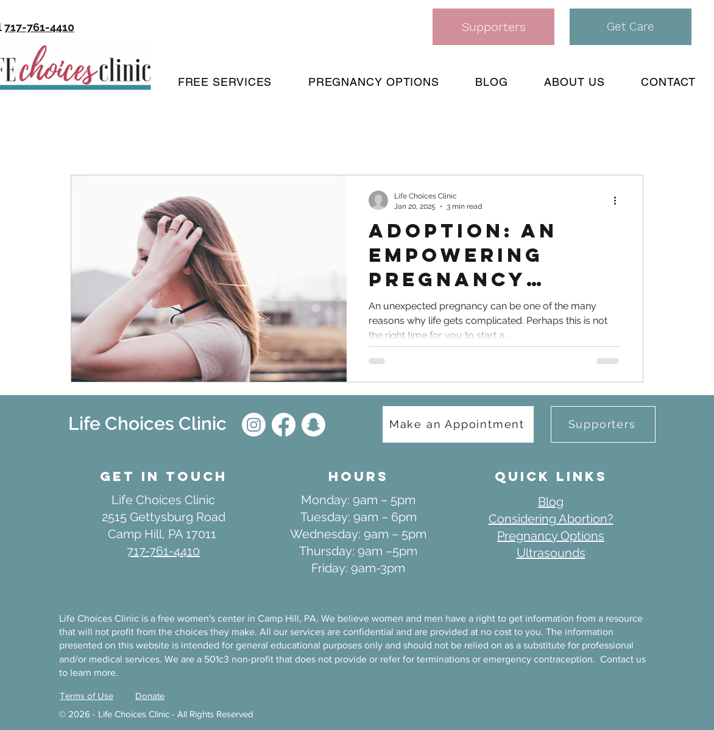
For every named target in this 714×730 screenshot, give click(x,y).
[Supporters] (493, 27)
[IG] (254, 425)
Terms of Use (86, 695)
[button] (630, 27)
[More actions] (619, 200)
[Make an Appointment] (458, 424)
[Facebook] (283, 425)
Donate (149, 695)
